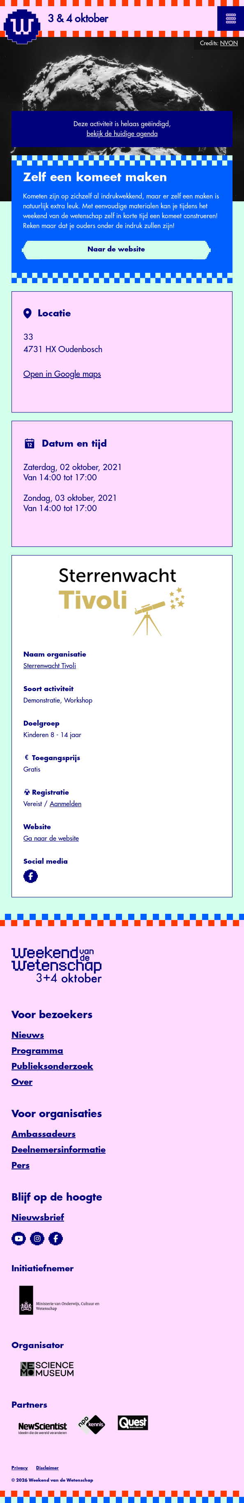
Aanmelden (65, 804)
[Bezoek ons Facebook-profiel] (55, 1239)
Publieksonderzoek (52, 1066)
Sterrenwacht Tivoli (49, 666)
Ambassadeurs (44, 1134)
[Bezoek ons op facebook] (30, 876)
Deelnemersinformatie (59, 1150)
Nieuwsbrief (38, 1217)
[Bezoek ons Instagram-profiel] (37, 1239)
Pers (21, 1165)
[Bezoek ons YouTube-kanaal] (19, 1239)
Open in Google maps (62, 374)
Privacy (20, 1468)
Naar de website (116, 249)
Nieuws (28, 1035)
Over (22, 1082)
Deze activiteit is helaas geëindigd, (122, 130)
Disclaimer (47, 1468)
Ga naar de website (51, 838)
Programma (37, 1051)
